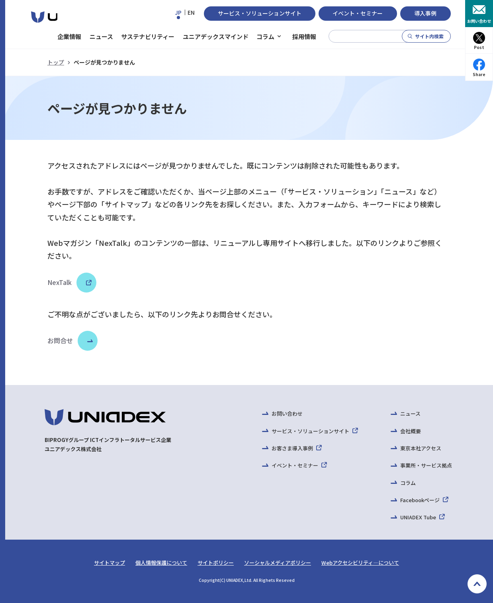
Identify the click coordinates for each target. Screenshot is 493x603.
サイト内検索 (429, 36)
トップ (55, 62)
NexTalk (68, 282)
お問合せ (60, 340)
